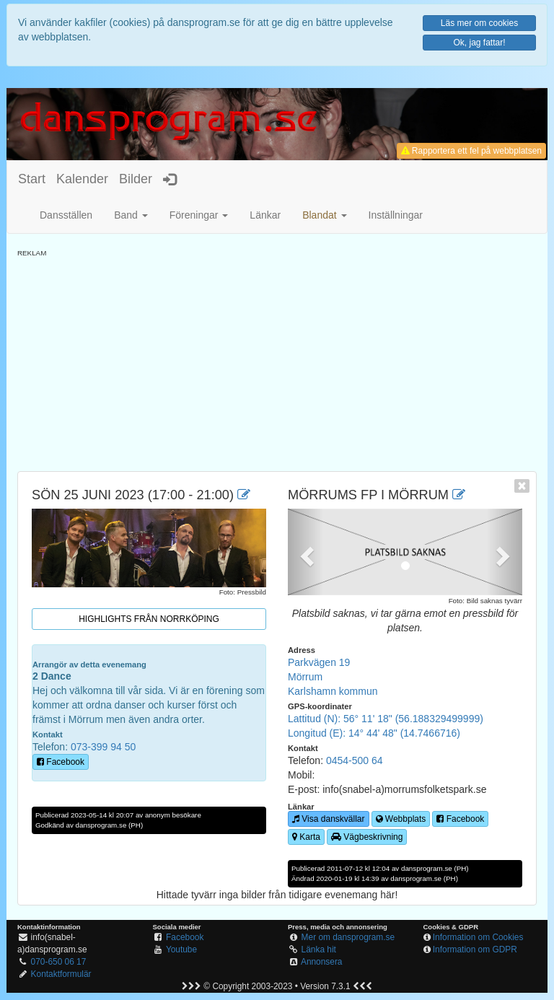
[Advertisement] (277, 359)
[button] (324, 215)
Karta (306, 837)
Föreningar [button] (199, 215)
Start (31, 179)
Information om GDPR (475, 949)
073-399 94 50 (103, 747)
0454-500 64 (354, 760)
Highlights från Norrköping (149, 619)
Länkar (265, 215)
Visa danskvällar (328, 819)
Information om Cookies (478, 937)
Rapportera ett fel (471, 151)
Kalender (82, 179)
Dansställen (66, 215)
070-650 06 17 (59, 962)
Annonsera (322, 962)
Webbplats (401, 819)
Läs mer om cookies (479, 23)
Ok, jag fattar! (479, 43)
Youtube (181, 949)
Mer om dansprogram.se (348, 937)
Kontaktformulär (61, 974)
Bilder (135, 179)
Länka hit (319, 949)
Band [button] (131, 215)
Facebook (60, 762)
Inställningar (396, 215)
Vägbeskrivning (367, 837)
